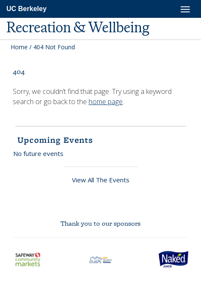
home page (106, 101)
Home (19, 47)
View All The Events (100, 180)
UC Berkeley (26, 8)
